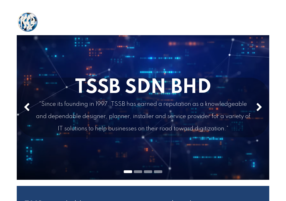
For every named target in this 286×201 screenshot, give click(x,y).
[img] (27, 107)
